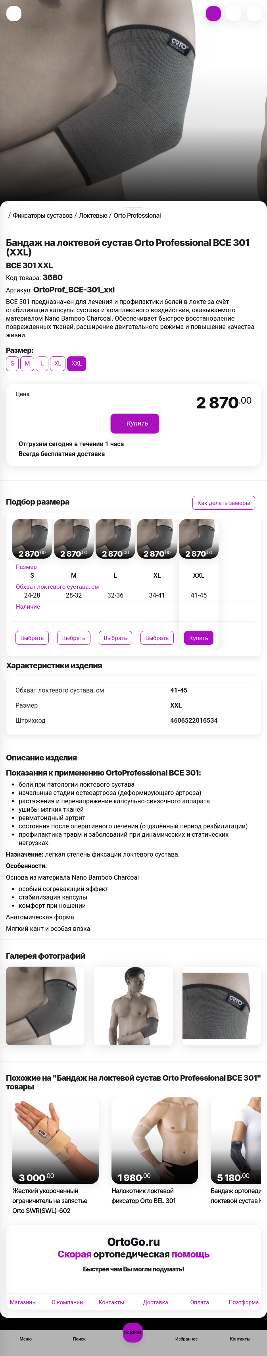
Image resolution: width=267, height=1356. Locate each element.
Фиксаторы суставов (43, 215)
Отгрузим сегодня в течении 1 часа (71, 444)
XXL (76, 363)
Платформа (244, 1302)
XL (57, 363)
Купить (198, 637)
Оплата (199, 1302)
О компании (67, 1302)
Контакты (111, 1302)
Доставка (155, 1302)
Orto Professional (137, 215)
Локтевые (93, 215)
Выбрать (32, 637)
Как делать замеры (224, 502)
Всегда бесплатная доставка (62, 454)
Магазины (23, 1302)
